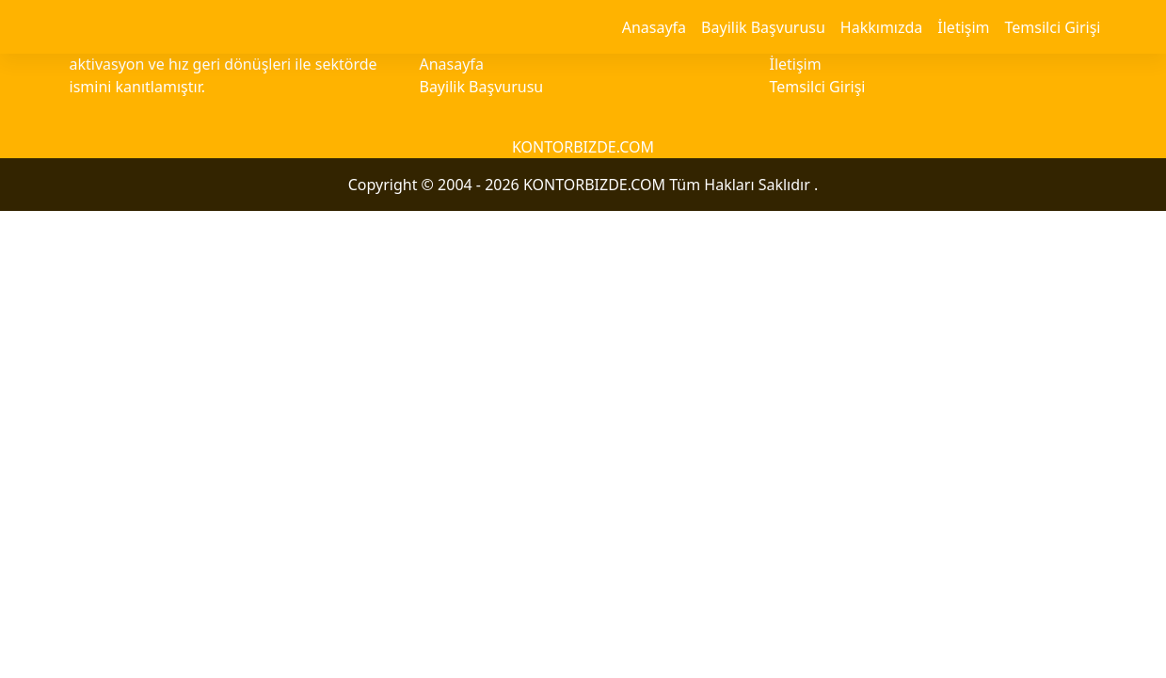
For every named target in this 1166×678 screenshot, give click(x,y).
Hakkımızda (881, 27)
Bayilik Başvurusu (763, 27)
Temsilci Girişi (1053, 27)
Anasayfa (654, 27)
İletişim (963, 27)
